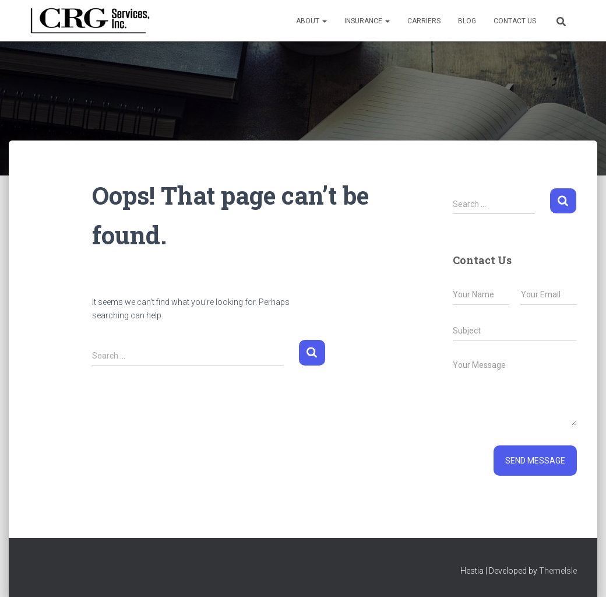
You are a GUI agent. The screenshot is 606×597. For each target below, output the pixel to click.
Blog (467, 21)
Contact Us (515, 21)
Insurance (367, 21)
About (311, 21)
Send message (535, 460)
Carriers (424, 21)
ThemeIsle (558, 570)
